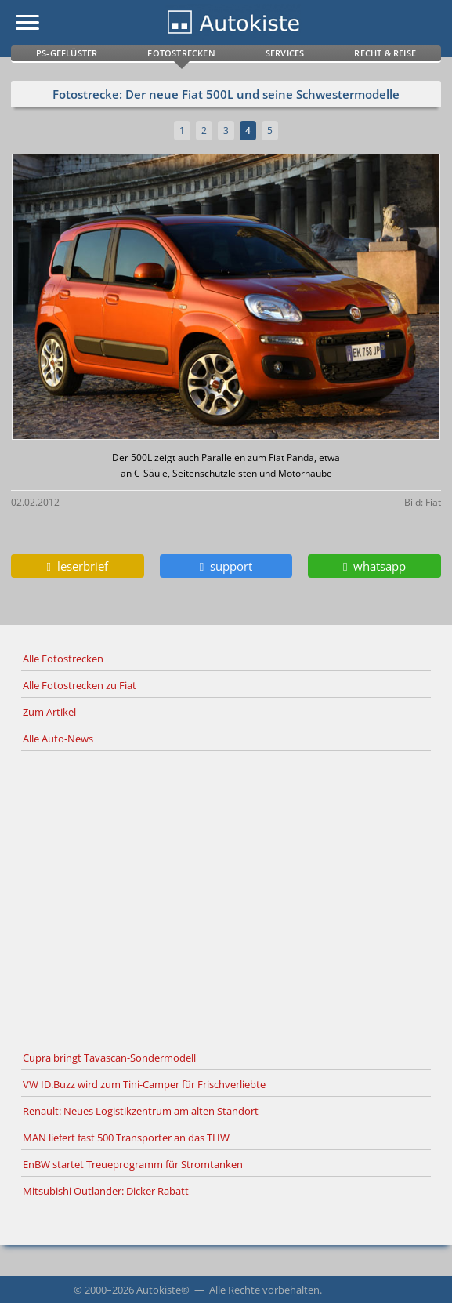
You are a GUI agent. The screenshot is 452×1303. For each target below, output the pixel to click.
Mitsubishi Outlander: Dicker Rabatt (106, 1191)
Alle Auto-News (58, 738)
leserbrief (77, 566)
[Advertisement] (226, 898)
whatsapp (374, 566)
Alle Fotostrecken (63, 659)
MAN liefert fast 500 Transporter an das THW (126, 1138)
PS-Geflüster (66, 53)
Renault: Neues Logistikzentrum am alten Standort (141, 1111)
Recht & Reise (385, 53)
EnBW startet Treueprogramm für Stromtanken (133, 1164)
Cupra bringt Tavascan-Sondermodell (109, 1058)
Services (285, 53)
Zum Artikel (49, 712)
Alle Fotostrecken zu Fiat (79, 685)
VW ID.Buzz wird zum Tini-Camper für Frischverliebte (144, 1084)
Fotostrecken (181, 53)
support (226, 566)
